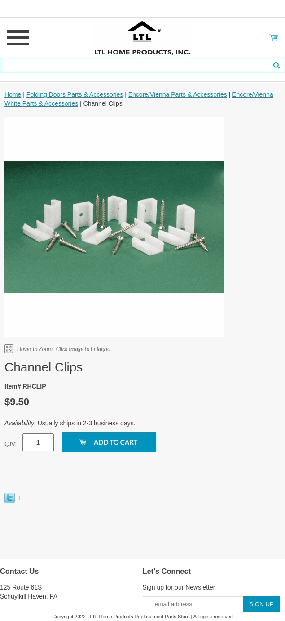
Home (12, 94)
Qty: (10, 443)
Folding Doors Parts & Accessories (74, 94)
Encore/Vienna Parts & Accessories (177, 94)
